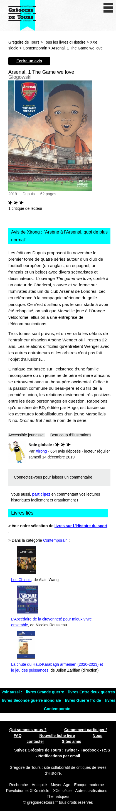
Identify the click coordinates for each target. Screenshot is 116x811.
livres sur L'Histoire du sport (81, 526)
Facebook (89, 750)
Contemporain (35, 48)
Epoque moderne (89, 785)
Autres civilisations (91, 790)
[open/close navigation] (108, 8)
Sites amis (71, 741)
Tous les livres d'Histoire (65, 42)
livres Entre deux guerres (91, 692)
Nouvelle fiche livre (57, 735)
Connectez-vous (28, 477)
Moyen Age (60, 785)
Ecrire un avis (29, 61)
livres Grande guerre (45, 692)
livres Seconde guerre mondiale (32, 700)
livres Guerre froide (83, 700)
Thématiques (58, 796)
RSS (106, 750)
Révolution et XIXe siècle (28, 790)
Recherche (18, 785)
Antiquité (39, 785)
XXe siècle (62, 790)
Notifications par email (59, 756)
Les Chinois (21, 579)
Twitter (71, 750)
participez (41, 494)
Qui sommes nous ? (27, 729)
